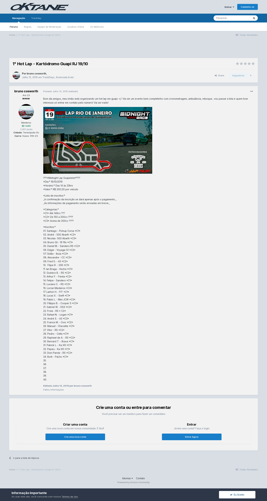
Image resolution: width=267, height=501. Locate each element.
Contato (140, 478)
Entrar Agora (191, 436)
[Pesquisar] (232, 18)
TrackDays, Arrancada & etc (58, 77)
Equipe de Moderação (49, 26)
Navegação (18, 19)
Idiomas (127, 478)
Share (219, 75)
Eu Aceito (237, 494)
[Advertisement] (133, 49)
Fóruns (14, 26)
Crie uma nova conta (75, 436)
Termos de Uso (70, 496)
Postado (55, 91)
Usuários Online (75, 26)
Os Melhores (97, 26)
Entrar (229, 7)
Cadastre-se (247, 6)
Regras (28, 26)
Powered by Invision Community (133, 482)
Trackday (36, 18)
